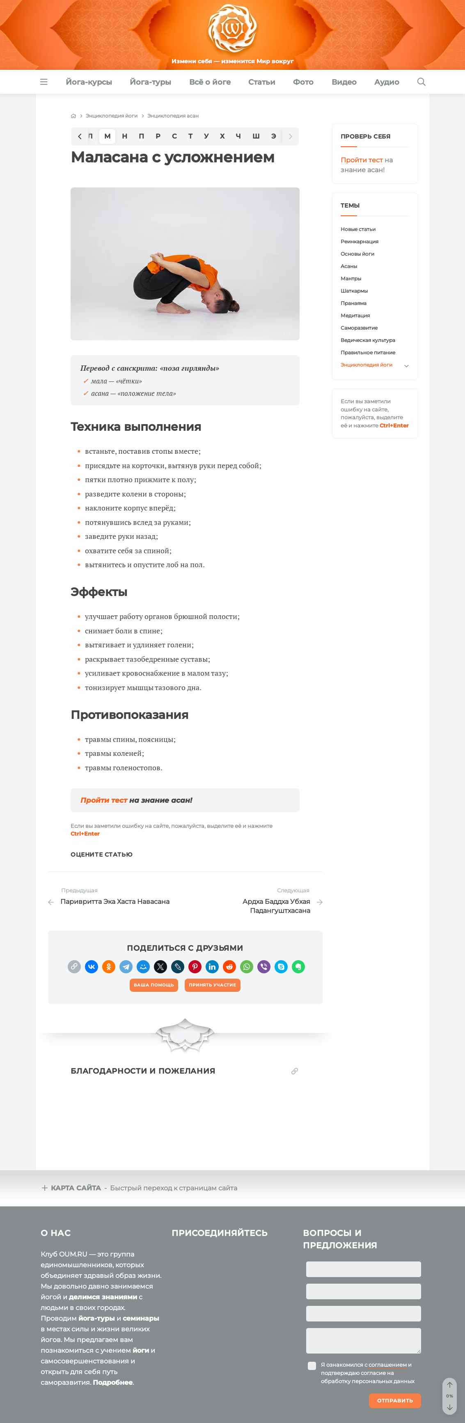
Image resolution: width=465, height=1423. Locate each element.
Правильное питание (368, 352)
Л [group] (90, 136)
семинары (141, 1318)
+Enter (85, 833)
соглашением (388, 1364)
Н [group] (124, 136)
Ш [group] (256, 136)
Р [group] (158, 136)
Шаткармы (354, 291)
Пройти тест (103, 800)
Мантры (351, 278)
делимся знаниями (103, 1297)
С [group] (174, 136)
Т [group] (190, 136)
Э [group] (273, 136)
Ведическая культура (368, 340)
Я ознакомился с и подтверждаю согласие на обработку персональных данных (368, 1372)
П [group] (141, 136)
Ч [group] (238, 136)
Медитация (355, 315)
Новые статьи (358, 229)
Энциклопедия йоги (366, 365)
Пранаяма (354, 303)
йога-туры (96, 1318)
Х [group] (222, 136)
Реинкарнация (359, 241)
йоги (141, 1350)
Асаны (349, 266)
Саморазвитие (359, 328)
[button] (79, 136)
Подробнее (113, 1382)
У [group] (206, 136)
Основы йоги (357, 254)
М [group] (107, 136)
